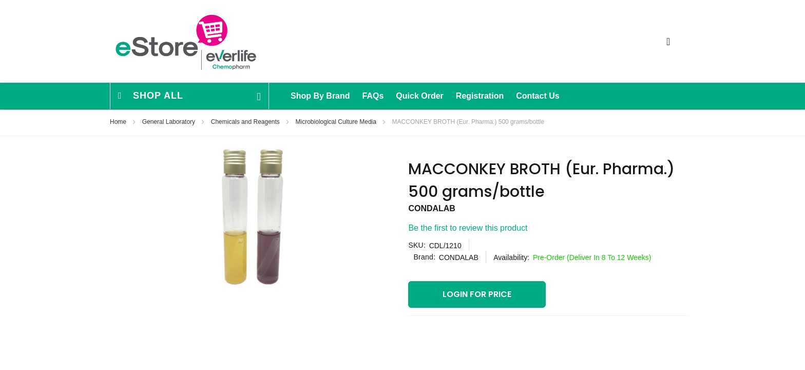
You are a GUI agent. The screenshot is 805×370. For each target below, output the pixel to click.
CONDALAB (431, 208)
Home (119, 121)
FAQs (373, 95)
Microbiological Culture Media (337, 121)
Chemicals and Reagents (246, 121)
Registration (480, 95)
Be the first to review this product (467, 228)
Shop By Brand (320, 95)
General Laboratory (169, 121)
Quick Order (419, 95)
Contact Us (537, 95)
